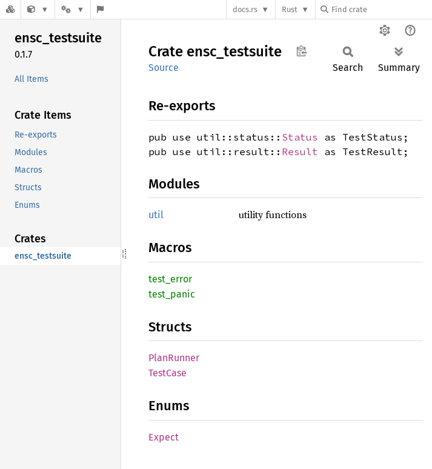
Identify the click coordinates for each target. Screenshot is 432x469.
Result (300, 151)
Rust (289, 9)
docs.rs (245, 9)
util (156, 215)
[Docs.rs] (10, 9)
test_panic (171, 294)
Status (300, 137)
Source (163, 67)
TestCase (167, 373)
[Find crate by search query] (381, 9)
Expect (163, 437)
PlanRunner (173, 358)
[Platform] (72, 9)
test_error (170, 279)
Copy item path (301, 51)
